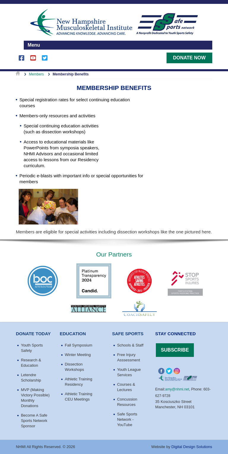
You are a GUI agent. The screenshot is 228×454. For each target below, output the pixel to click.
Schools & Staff (130, 345)
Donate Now (189, 57)
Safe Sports (127, 333)
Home (18, 74)
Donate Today (33, 333)
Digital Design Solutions (191, 446)
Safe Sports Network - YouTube (127, 419)
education (73, 333)
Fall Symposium (78, 345)
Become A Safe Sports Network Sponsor (34, 420)
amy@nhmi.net (177, 389)
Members (36, 74)
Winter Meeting (78, 354)
